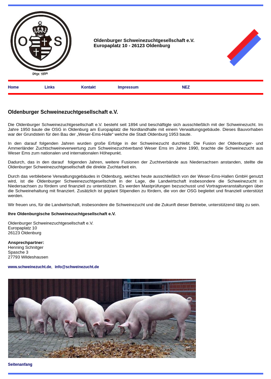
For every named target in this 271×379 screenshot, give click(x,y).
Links (50, 87)
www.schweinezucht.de (29, 267)
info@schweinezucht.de (77, 267)
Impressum (128, 87)
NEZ (186, 87)
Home (13, 87)
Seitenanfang (20, 364)
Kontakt (88, 87)
